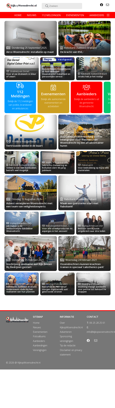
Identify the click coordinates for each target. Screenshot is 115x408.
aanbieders (96, 15)
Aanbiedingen (40, 345)
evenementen (75, 15)
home (18, 15)
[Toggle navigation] (108, 15)
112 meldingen (51, 15)
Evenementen (40, 332)
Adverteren (66, 332)
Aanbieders (39, 341)
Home (36, 322)
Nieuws (37, 327)
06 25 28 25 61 (97, 322)
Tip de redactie (68, 345)
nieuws (31, 15)
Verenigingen (40, 350)
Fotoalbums (39, 336)
